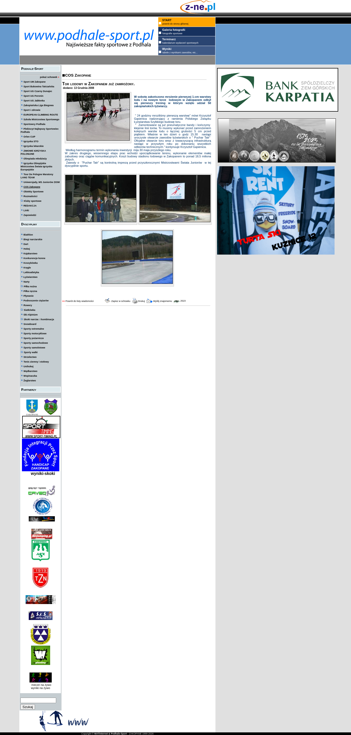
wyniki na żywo (40, 688)
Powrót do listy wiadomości (80, 301)
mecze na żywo (40, 684)
